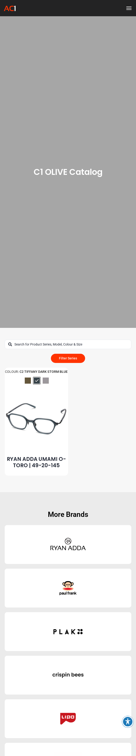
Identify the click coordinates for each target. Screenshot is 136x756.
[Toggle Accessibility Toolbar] (127, 721)
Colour (11, 372)
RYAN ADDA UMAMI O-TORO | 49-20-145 (36, 462)
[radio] (27, 380)
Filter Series (68, 358)
